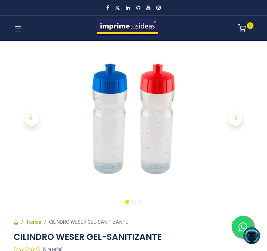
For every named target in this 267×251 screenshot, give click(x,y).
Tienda (33, 222)
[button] (32, 119)
